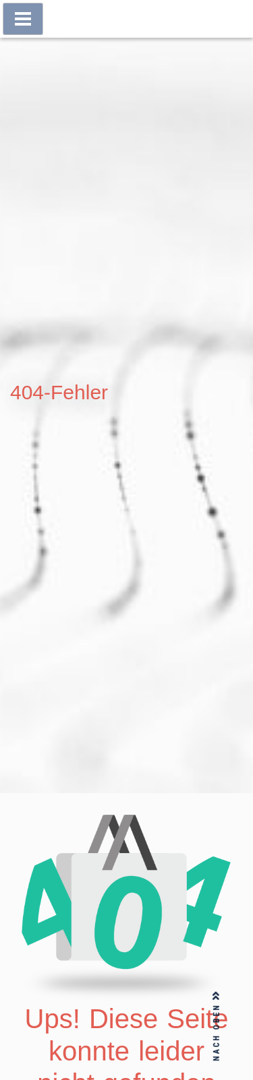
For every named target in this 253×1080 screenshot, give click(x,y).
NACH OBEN (216, 1026)
